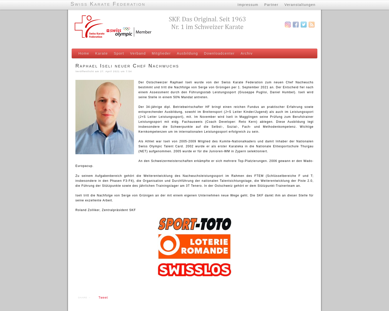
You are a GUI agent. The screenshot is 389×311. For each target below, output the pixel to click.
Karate (101, 53)
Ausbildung (187, 53)
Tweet (103, 297)
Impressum (247, 5)
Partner (271, 5)
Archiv (247, 53)
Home (83, 53)
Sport (119, 53)
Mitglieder (161, 53)
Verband (138, 53)
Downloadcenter (219, 53)
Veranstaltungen (300, 5)
